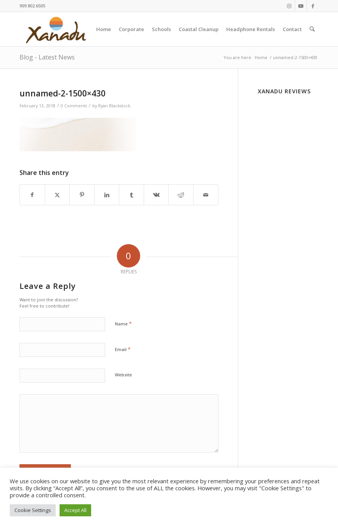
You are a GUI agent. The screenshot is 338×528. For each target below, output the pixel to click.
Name (123, 323)
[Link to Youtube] (300, 6)
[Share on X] (57, 195)
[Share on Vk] (156, 195)
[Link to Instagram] (289, 6)
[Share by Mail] (206, 195)
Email (122, 349)
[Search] (312, 29)
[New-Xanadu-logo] (57, 29)
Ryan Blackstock (114, 105)
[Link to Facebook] (313, 6)
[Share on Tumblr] (131, 195)
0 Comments (74, 105)
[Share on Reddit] (181, 195)
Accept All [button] (75, 510)
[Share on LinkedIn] (107, 195)
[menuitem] (103, 29)
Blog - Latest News (47, 57)
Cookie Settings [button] (32, 510)
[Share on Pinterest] (82, 195)
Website (123, 375)
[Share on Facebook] (32, 195)
